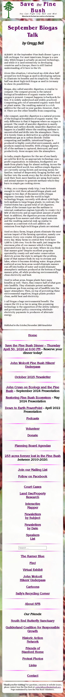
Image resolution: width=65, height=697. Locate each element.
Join (21, 470)
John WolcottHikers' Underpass (32, 578)
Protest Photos (32, 659)
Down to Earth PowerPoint (23, 408)
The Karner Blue (32, 556)
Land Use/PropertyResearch (33, 495)
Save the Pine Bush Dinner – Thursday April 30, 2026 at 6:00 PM (31, 347)
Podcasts (32, 418)
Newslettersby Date (33, 526)
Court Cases (32, 487)
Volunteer (32, 429)
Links (32, 665)
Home (32, 335)
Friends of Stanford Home (33, 650)
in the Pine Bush (42, 456)
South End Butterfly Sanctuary (32, 621)
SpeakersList (32, 537)
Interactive (32, 504)
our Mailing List (35, 470)
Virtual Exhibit (32, 570)
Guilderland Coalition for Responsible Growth (33, 629)
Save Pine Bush (38, 7)
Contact (32, 676)
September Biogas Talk (33, 31)
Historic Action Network (32, 639)
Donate (32, 435)
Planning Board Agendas (33, 446)
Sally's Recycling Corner (33, 593)
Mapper (32, 507)
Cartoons (32, 587)
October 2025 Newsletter (33, 377)
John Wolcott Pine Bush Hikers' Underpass (32, 365)
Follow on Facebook (32, 476)
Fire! (32, 563)
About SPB (32, 604)
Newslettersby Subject (33, 516)
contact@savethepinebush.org (48, 687)
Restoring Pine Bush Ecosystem (28, 397)
